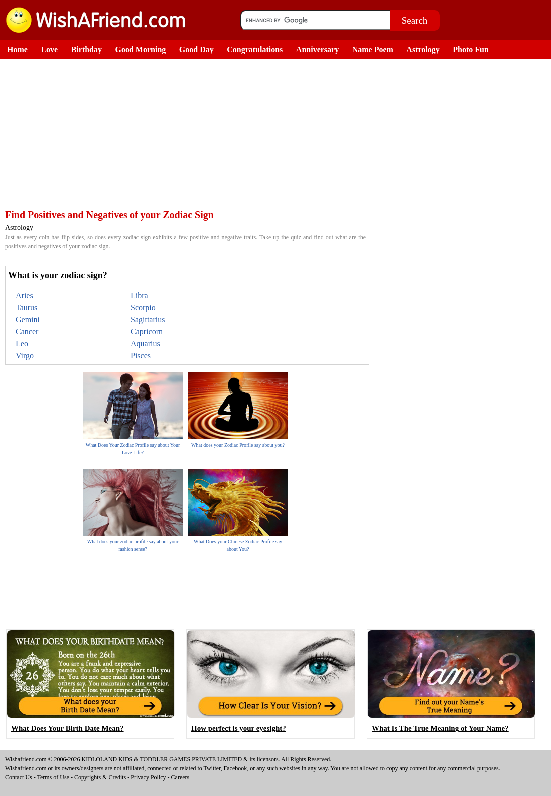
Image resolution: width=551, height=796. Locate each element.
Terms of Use (53, 777)
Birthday (86, 49)
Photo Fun (471, 49)
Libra (139, 295)
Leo (22, 343)
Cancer (27, 331)
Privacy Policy (148, 777)
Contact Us (18, 777)
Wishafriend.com (26, 759)
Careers (180, 777)
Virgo (25, 355)
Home (17, 49)
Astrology (422, 49)
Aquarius (145, 343)
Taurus (26, 307)
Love (49, 49)
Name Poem (372, 49)
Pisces (141, 355)
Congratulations (255, 49)
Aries (24, 295)
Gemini (28, 319)
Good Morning (140, 49)
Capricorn (147, 331)
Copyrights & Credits (100, 777)
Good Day (196, 49)
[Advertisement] (185, 134)
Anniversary (317, 49)
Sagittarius (148, 319)
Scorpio (143, 307)
